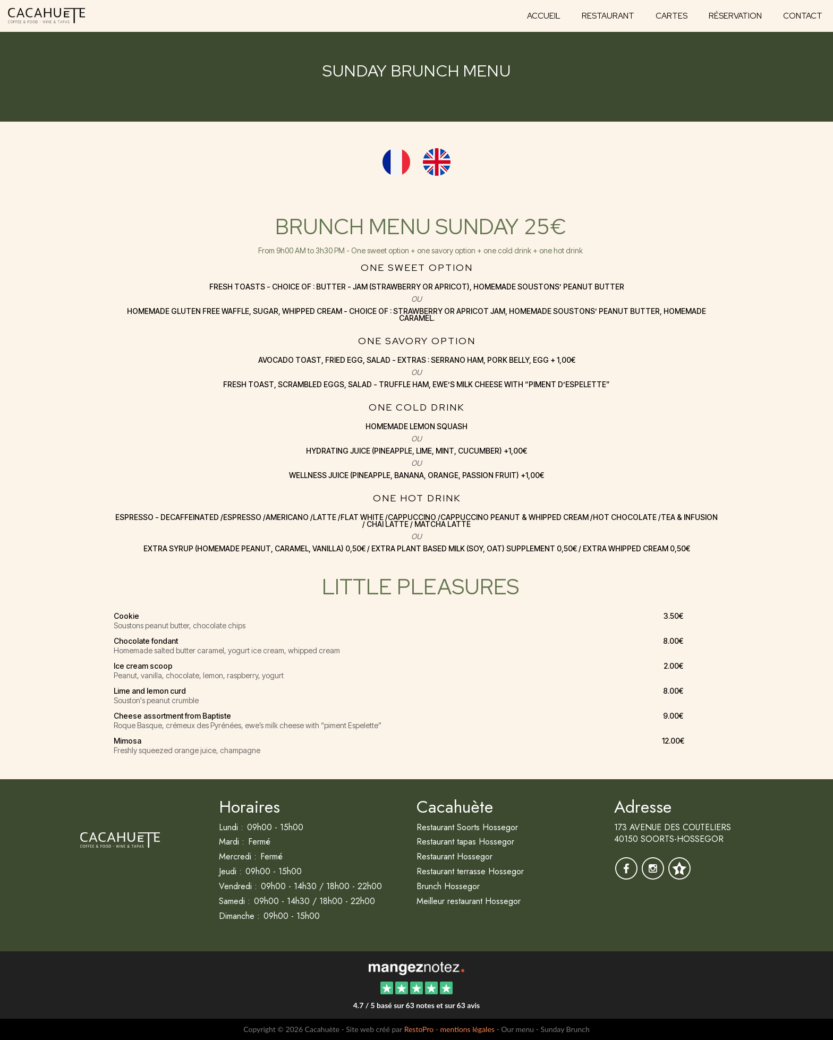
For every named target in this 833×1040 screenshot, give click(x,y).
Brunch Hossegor (448, 886)
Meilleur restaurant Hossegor (468, 901)
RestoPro (419, 1029)
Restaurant (608, 16)
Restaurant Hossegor (454, 856)
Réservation (735, 16)
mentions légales (467, 1029)
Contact (802, 16)
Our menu (517, 1029)
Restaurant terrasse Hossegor (470, 871)
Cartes (671, 16)
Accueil (543, 16)
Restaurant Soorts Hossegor (467, 827)
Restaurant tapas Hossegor (465, 842)
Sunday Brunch (564, 1029)
